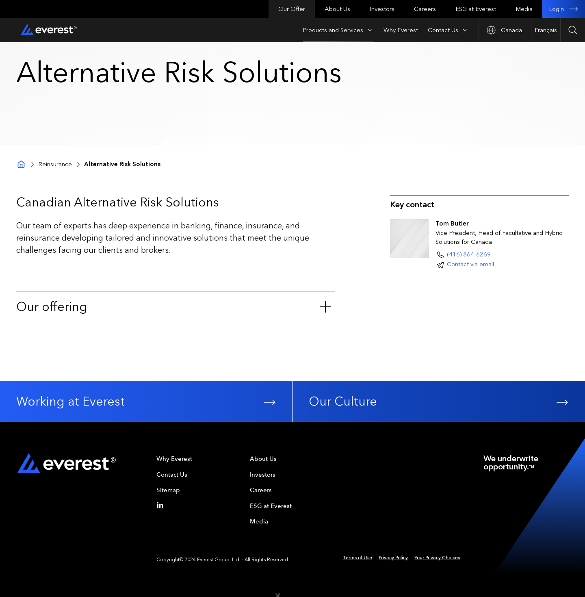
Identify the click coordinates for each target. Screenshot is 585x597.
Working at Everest (146, 401)
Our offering (173, 307)
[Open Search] (572, 30)
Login (563, 9)
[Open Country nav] (505, 30)
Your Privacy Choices (437, 557)
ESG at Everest (475, 9)
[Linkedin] (161, 505)
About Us (337, 9)
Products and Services (338, 30)
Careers (425, 9)
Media (524, 9)
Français (546, 30)
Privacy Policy (393, 557)
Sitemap (168, 490)
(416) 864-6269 (469, 254)
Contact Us (448, 30)
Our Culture (439, 401)
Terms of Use (357, 557)
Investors (382, 9)
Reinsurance (55, 164)
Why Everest (401, 30)
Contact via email (470, 264)
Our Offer (291, 9)
